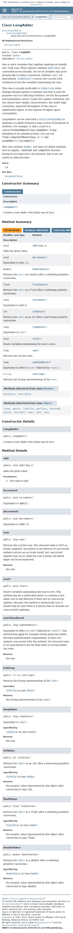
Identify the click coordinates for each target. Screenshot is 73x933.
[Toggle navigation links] (4, 10)
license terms (36, 4)
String (7, 374)
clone (6, 408)
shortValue (24, 394)
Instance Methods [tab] (36, 230)
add (34, 245)
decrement (38, 257)
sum (34, 350)
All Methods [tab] (12, 230)
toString (37, 374)
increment (38, 299)
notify (7, 412)
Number (16, 55)
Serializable (12, 45)
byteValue (9, 394)
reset (35, 338)
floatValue (39, 284)
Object (47, 403)
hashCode (54, 408)
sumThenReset (40, 362)
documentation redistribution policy (20, 925)
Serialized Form (13, 176)
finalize (28, 408)
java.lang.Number (17, 33)
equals (16, 408)
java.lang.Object (11, 30)
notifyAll (20, 412)
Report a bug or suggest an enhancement (23, 899)
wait (31, 412)
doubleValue (39, 269)
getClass (41, 408)
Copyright (7, 917)
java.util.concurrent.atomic (16, 17)
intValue (37, 311)
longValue (38, 327)
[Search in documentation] (60, 17)
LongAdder (41, 17)
